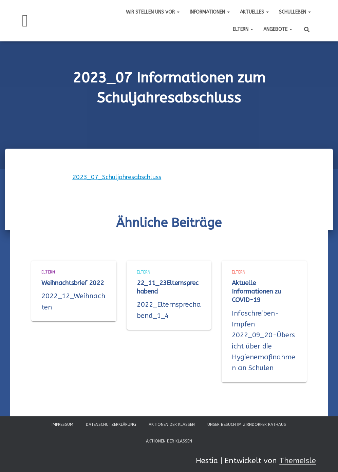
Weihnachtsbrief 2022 (72, 283)
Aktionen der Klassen (172, 424)
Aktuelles (254, 12)
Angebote (277, 29)
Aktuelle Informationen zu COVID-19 (256, 291)
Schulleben (295, 12)
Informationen (210, 12)
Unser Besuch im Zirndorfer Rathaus (246, 424)
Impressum (62, 424)
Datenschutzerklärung (111, 424)
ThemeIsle (297, 460)
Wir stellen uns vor (153, 12)
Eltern (243, 29)
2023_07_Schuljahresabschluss (116, 177)
